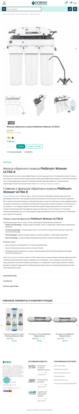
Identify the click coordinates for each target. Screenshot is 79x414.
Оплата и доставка (11, 286)
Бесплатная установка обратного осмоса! (43, 368)
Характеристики (10, 276)
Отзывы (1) (7, 281)
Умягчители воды (59, 366)
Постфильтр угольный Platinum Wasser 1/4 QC (39, 335)
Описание (7, 162)
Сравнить (29, 152)
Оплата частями (34, 146)
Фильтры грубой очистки (62, 373)
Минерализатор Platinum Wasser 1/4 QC (65, 335)
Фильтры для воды (9, 14)
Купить (21, 146)
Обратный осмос (35, 14)
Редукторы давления (61, 380)
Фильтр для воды (13, 257)
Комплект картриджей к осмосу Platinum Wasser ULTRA (14, 335)
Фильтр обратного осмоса (11, 196)
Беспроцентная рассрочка (42, 381)
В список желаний (15, 152)
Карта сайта (48, 410)
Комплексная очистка (61, 369)
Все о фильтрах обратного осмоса (48, 184)
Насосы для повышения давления (65, 383)
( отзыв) (18, 132)
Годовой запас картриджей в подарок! (42, 394)
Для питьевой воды (22, 14)
